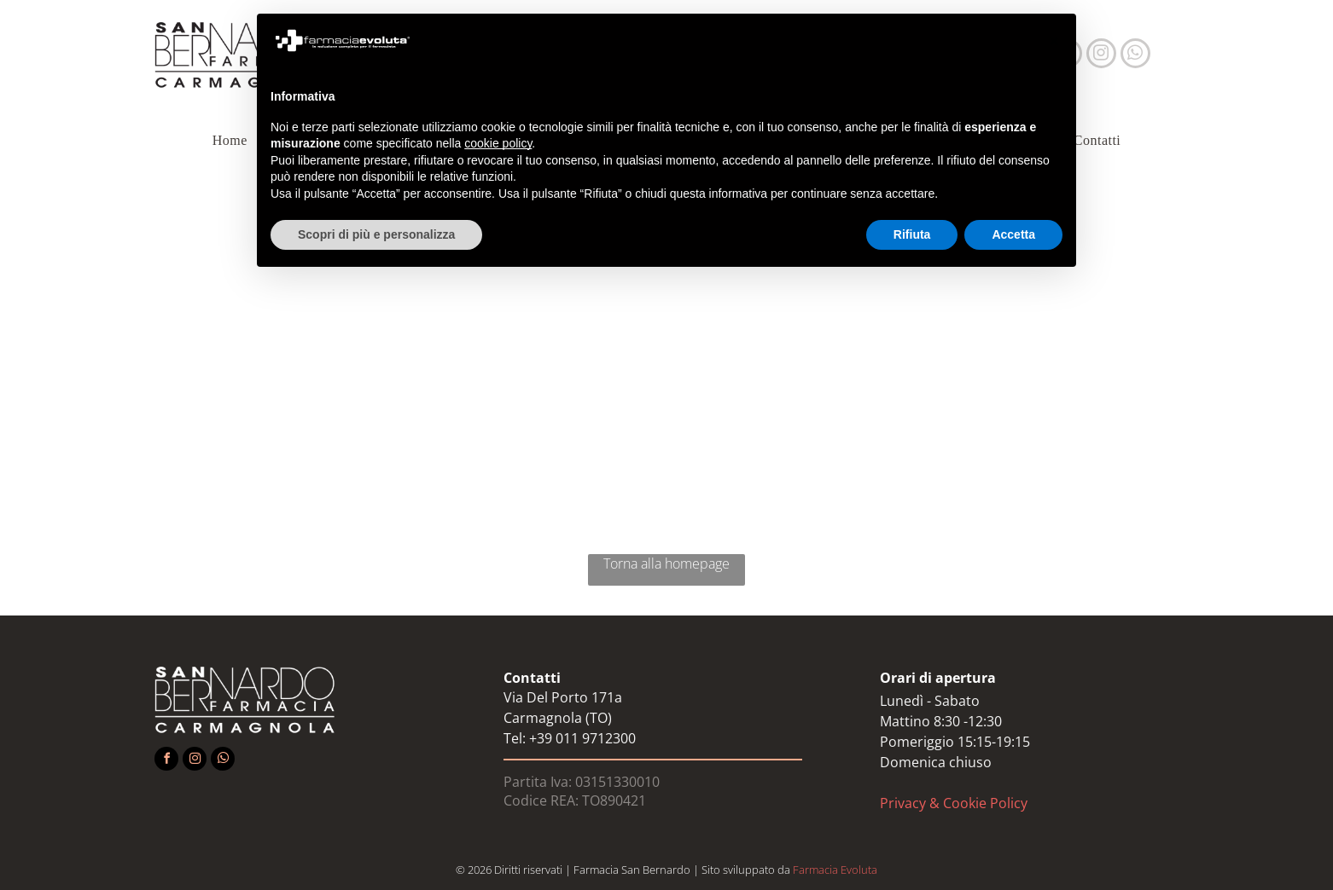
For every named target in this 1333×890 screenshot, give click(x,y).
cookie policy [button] (498, 143)
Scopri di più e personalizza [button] (376, 234)
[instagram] (1101, 55)
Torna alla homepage (666, 563)
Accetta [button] (1013, 234)
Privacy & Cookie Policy (953, 803)
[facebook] (166, 761)
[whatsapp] (1135, 55)
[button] (1054, 41)
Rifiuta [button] (912, 234)
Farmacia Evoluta (835, 869)
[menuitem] (233, 141)
